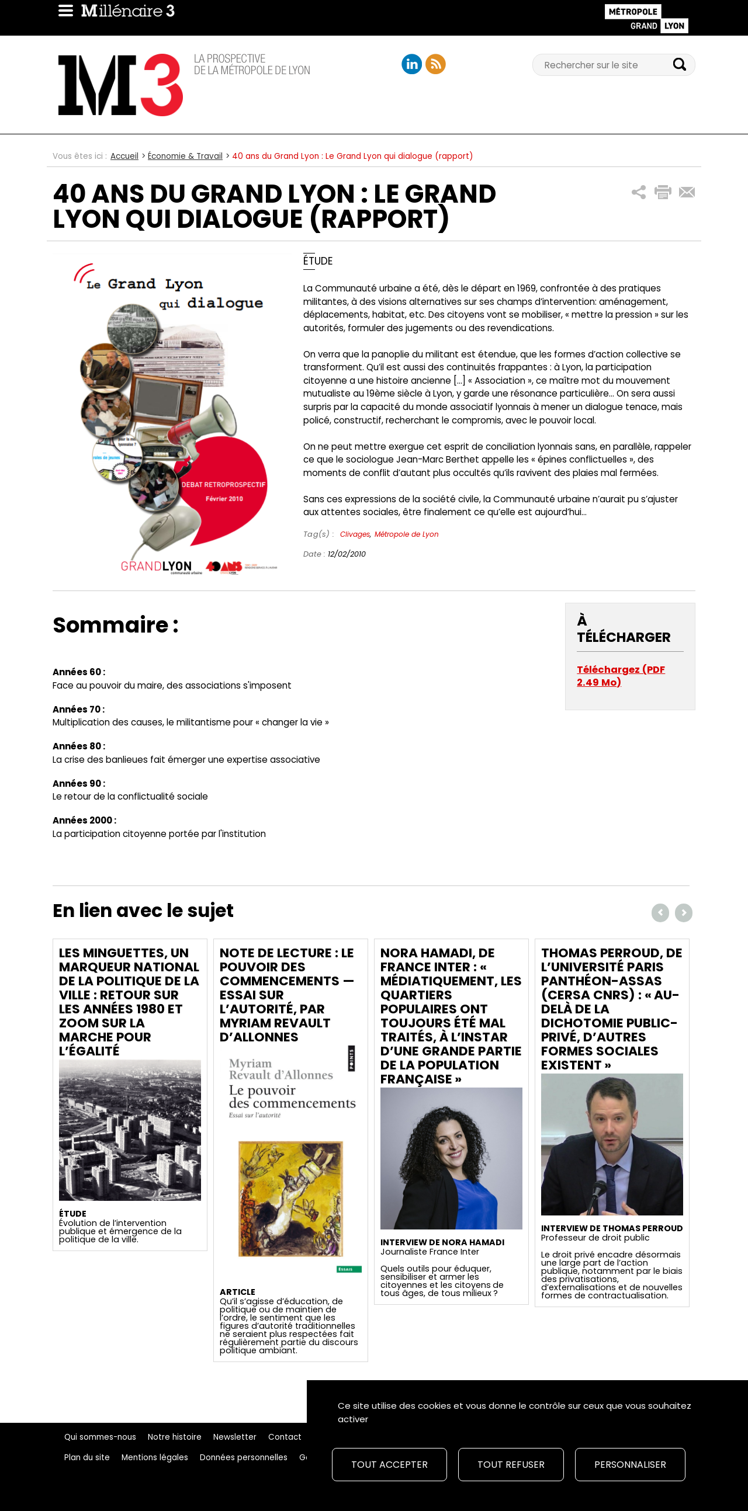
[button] (639, 192)
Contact (285, 1437)
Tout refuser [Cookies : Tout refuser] (511, 1464)
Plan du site (87, 1457)
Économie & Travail (185, 156)
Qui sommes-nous (100, 1437)
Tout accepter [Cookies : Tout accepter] (389, 1464)
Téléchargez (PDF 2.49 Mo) (621, 676)
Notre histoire (175, 1437)
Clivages (355, 534)
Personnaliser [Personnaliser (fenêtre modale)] (630, 1464)
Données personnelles (244, 1457)
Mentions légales (155, 1457)
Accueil (124, 156)
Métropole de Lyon (407, 534)
